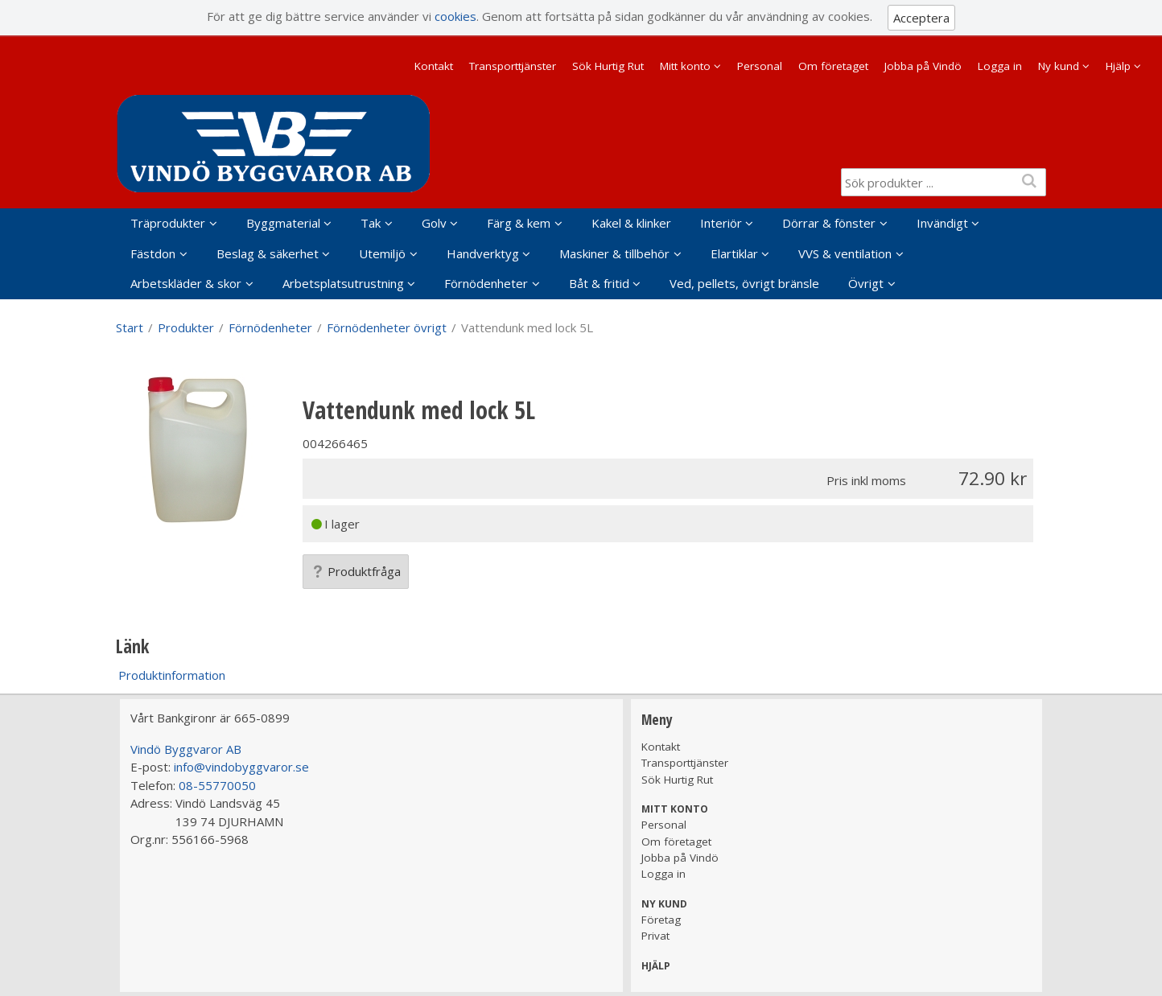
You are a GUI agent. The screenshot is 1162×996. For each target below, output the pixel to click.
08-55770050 (217, 785)
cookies (455, 16)
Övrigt (866, 283)
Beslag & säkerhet (267, 253)
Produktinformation (171, 675)
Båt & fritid (599, 283)
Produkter (186, 327)
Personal (759, 66)
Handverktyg (483, 253)
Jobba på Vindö (923, 66)
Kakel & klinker (631, 223)
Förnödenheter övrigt (387, 327)
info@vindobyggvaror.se (241, 767)
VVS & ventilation (845, 253)
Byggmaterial (283, 223)
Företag (661, 919)
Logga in (1000, 66)
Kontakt (433, 66)
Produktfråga (356, 571)
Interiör (721, 223)
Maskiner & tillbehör (614, 253)
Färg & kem (518, 223)
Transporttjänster (512, 66)
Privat (655, 935)
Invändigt (942, 223)
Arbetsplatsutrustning (343, 283)
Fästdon (152, 253)
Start (129, 327)
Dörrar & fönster (829, 223)
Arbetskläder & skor (185, 283)
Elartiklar (734, 253)
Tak (371, 223)
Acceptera (921, 18)
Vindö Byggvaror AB (185, 749)
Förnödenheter (486, 283)
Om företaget (833, 66)
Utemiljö (382, 253)
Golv (434, 223)
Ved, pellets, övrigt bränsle (744, 283)
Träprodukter (167, 223)
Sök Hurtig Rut (608, 66)
